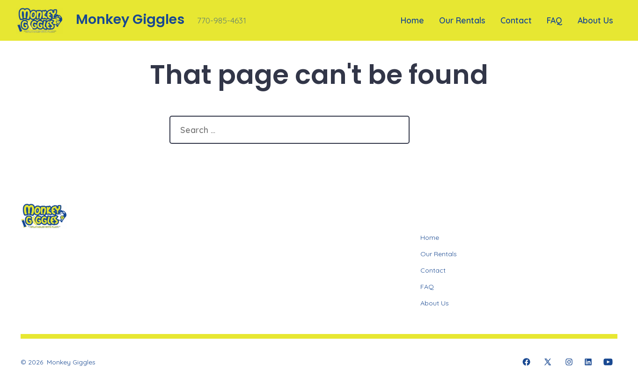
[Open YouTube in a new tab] (608, 362)
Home (412, 20)
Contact (516, 20)
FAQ (554, 20)
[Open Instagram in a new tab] (569, 362)
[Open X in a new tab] (547, 362)
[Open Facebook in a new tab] (526, 362)
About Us (595, 20)
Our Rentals (462, 20)
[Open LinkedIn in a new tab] (588, 362)
